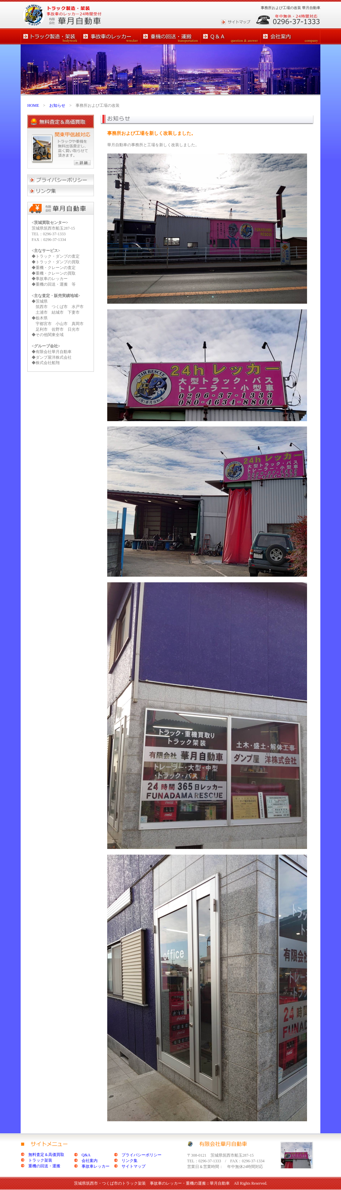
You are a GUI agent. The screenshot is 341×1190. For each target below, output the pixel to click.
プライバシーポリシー (142, 1155)
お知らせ (57, 105)
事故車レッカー (96, 1166)
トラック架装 (40, 1160)
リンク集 (130, 1160)
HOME (33, 105)
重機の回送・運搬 (44, 1166)
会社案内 (90, 1160)
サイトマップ (134, 1166)
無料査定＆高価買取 (46, 1154)
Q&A (86, 1155)
